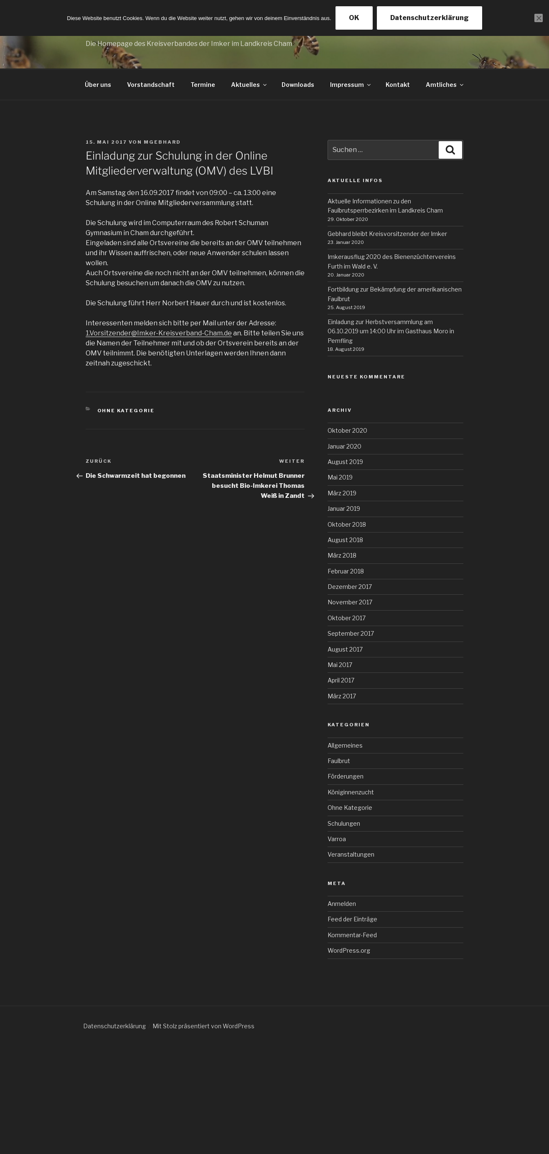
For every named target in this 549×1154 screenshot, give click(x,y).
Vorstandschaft (151, 84)
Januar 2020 (344, 446)
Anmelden (342, 903)
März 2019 (342, 493)
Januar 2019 (344, 508)
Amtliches (445, 84)
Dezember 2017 (350, 586)
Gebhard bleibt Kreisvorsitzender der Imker (387, 233)
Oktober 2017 (347, 617)
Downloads (298, 84)
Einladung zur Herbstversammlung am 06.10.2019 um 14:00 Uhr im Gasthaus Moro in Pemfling (391, 331)
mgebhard (162, 142)
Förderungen (345, 776)
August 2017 (345, 649)
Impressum (351, 84)
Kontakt (398, 84)
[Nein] (538, 18)
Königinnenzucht (351, 792)
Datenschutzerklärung (114, 1026)
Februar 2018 (346, 571)
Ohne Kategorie (126, 410)
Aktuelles (249, 84)
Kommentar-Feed (352, 934)
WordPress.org (349, 950)
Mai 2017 (340, 664)
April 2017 (341, 680)
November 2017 (350, 602)
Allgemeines (345, 745)
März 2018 (342, 555)
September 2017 (351, 633)
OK (354, 18)
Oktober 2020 (347, 430)
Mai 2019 (340, 477)
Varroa (337, 838)
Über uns (98, 84)
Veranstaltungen (351, 854)
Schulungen (344, 823)
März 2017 (342, 696)
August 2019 (345, 461)
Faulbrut (339, 760)
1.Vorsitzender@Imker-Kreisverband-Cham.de (159, 333)
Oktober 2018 (347, 524)
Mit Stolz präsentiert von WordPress (203, 1026)
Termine (203, 84)
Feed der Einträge (352, 919)
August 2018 (345, 539)
